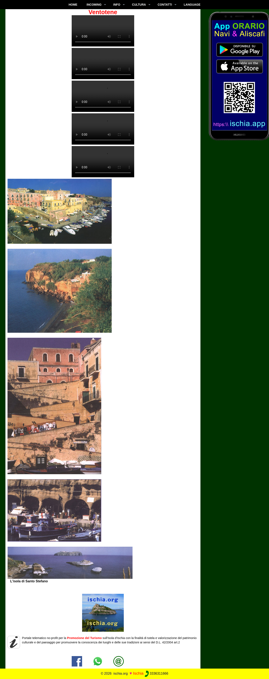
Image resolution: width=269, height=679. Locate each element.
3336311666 (156, 673)
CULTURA (139, 4)
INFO (116, 4)
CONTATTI (165, 4)
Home (73, 4)
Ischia (138, 673)
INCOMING (94, 4)
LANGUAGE (192, 4)
